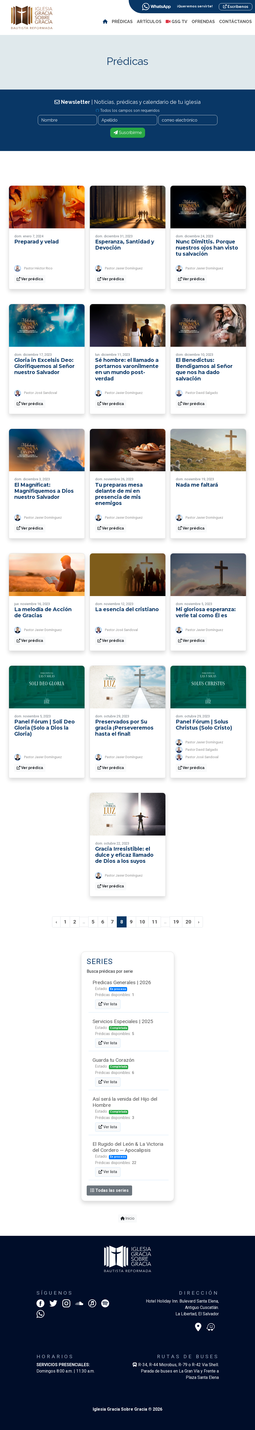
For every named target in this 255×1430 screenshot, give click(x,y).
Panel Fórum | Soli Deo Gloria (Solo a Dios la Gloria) (44, 727)
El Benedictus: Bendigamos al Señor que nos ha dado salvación (204, 369)
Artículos (149, 21)
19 (176, 922)
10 (142, 922)
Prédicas (122, 21)
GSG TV (176, 21)
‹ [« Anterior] (56, 922)
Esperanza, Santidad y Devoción (124, 244)
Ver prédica (30, 279)
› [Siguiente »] (199, 922)
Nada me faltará (197, 485)
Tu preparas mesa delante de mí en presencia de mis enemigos (119, 494)
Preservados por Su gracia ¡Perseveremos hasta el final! (124, 727)
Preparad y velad (36, 241)
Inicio (127, 1218)
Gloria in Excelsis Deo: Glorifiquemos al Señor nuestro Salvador (44, 366)
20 (188, 922)
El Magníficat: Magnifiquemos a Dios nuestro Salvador (44, 491)
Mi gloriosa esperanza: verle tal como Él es (206, 612)
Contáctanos (235, 21)
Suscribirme (128, 132)
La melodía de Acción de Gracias (43, 612)
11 (154, 922)
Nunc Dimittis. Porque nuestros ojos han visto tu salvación (207, 247)
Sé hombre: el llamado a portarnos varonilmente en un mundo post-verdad (127, 369)
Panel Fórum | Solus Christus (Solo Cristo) (204, 724)
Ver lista (108, 1004)
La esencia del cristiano (127, 609)
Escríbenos (235, 7)
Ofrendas (203, 21)
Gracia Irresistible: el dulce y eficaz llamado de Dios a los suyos (124, 855)
